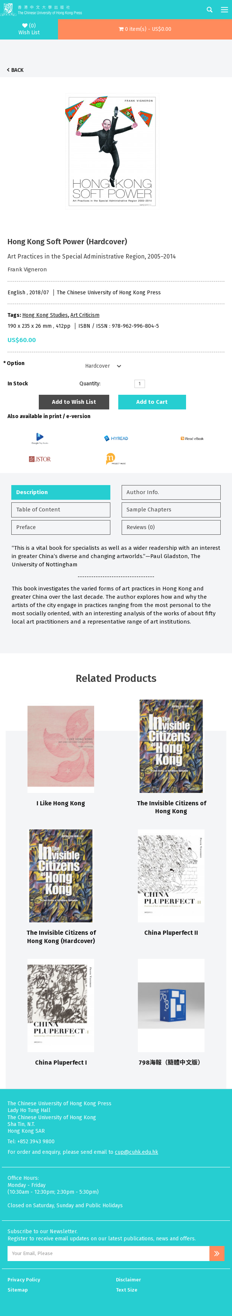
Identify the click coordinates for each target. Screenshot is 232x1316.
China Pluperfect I (61, 1062)
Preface (26, 527)
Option (15, 363)
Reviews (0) (141, 527)
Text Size (126, 1290)
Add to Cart (152, 402)
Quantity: (90, 383)
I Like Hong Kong (61, 803)
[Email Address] (108, 1253)
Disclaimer (128, 1280)
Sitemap (18, 1290)
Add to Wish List (74, 402)
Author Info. (143, 492)
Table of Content (38, 509)
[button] (145, 29)
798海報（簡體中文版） (171, 1062)
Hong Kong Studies (45, 315)
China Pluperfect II (171, 932)
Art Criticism (84, 315)
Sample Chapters (149, 509)
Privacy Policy (24, 1280)
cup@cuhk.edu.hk (136, 1152)
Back (17, 70)
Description (32, 492)
